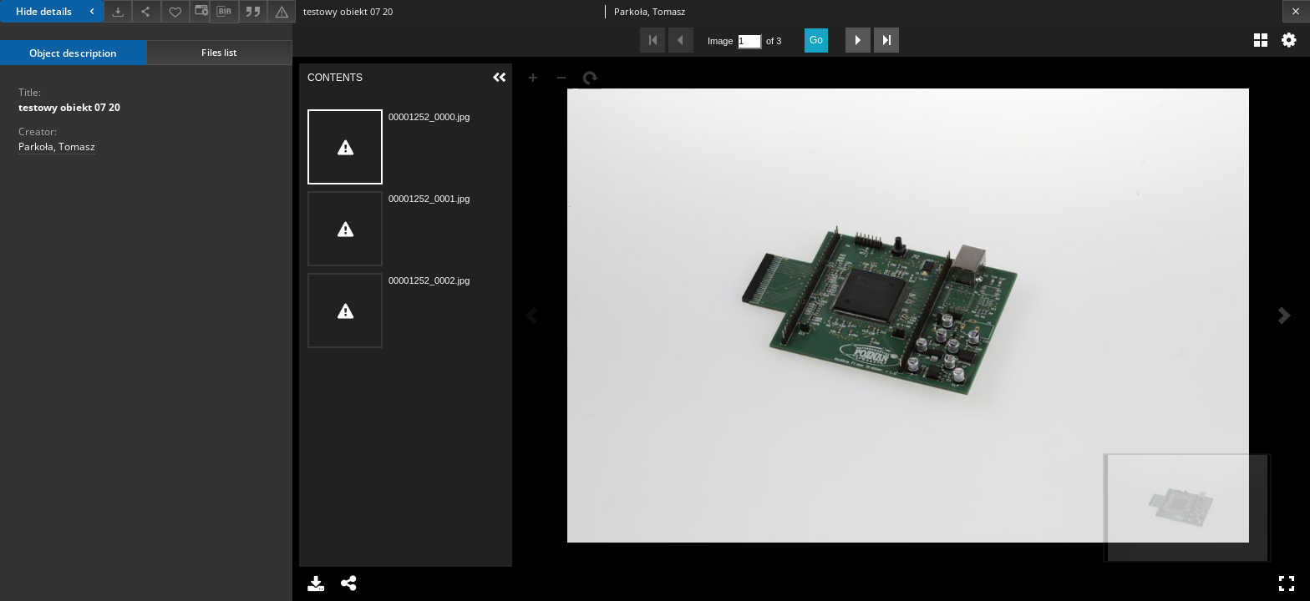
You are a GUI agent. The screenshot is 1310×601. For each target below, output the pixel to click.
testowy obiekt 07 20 (69, 107)
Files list (218, 52)
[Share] (146, 11)
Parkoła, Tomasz (56, 146)
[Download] (118, 11)
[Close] (1296, 11)
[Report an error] (281, 11)
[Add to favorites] (175, 11)
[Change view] (200, 11)
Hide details (57, 11)
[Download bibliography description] (224, 11)
